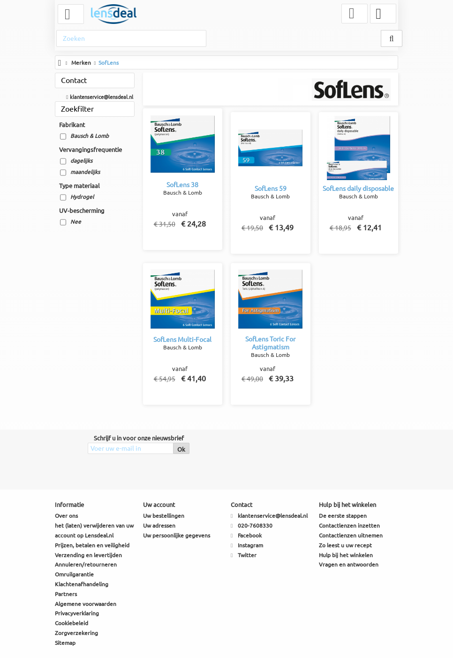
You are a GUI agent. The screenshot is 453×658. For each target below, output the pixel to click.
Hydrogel (82, 197)
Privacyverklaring (77, 613)
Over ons (66, 516)
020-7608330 (255, 525)
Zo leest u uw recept (345, 545)
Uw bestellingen (163, 516)
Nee (75, 222)
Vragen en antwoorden (348, 564)
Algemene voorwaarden (85, 604)
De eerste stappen (343, 516)
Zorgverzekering (76, 633)
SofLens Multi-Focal (182, 338)
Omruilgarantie (74, 574)
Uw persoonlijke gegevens (176, 535)
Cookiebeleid (71, 623)
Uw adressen (159, 525)
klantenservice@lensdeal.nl (101, 96)
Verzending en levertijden (88, 555)
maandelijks (85, 172)
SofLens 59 (271, 187)
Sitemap (65, 643)
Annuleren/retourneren (86, 564)
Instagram (250, 545)
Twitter (247, 555)
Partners (66, 594)
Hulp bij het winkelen (346, 555)
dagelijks (81, 161)
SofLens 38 (182, 184)
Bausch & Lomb (89, 136)
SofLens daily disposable (358, 191)
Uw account (159, 504)
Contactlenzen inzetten (349, 525)
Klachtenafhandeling (81, 584)
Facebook (250, 535)
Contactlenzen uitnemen (351, 535)
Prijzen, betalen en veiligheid (92, 545)
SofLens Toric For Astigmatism (270, 342)
